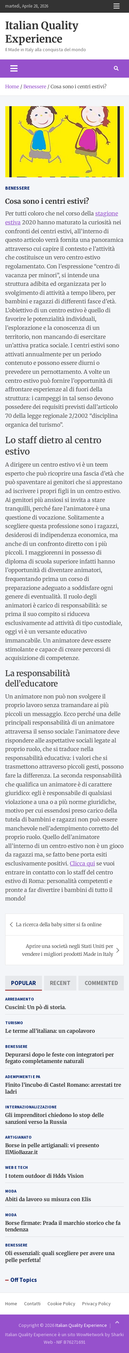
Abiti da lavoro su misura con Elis (48, 1199)
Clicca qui (82, 863)
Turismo (14, 1022)
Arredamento (19, 999)
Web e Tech (16, 1167)
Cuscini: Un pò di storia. (35, 1007)
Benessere (17, 188)
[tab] (23, 983)
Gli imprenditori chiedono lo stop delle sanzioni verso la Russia (54, 1118)
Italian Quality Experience (41, 32)
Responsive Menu (116, 6)
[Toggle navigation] (14, 68)
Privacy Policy (96, 1303)
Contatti (32, 1303)
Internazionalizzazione (31, 1106)
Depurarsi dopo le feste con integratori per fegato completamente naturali (59, 1058)
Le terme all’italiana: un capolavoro (50, 1031)
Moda (11, 1191)
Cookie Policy (61, 1303)
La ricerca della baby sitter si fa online (58, 924)
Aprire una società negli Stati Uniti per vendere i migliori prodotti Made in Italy (67, 950)
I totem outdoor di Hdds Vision (44, 1176)
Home (11, 1303)
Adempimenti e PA (22, 1076)
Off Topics (23, 1280)
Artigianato (18, 1137)
